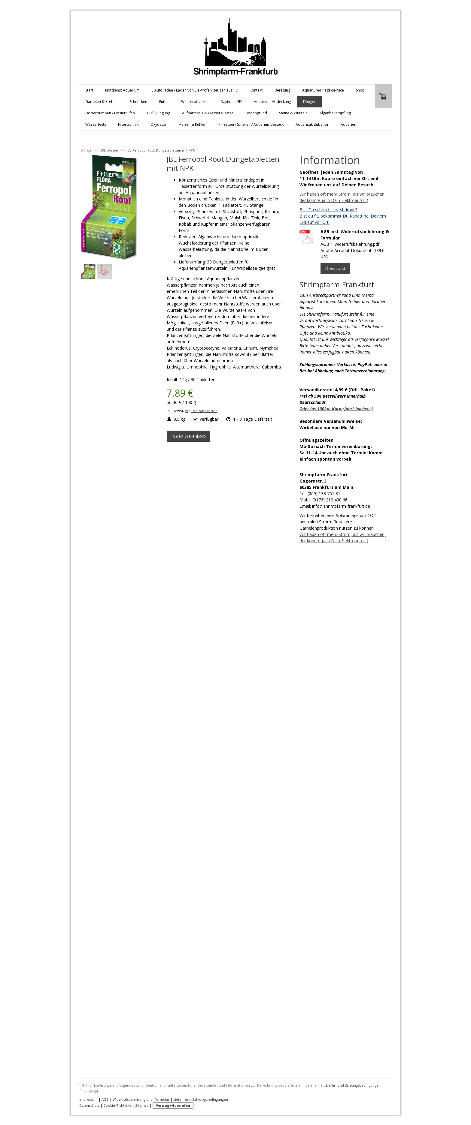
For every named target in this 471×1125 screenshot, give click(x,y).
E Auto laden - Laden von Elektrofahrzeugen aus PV (195, 90)
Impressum (88, 1099)
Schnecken (138, 101)
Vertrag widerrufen (173, 1105)
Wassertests (95, 124)
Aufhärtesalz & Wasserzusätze (207, 113)
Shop (360, 90)
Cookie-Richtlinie (117, 1105)
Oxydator (158, 124)
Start (89, 90)
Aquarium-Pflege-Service (323, 90)
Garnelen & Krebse (101, 101)
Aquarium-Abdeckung (272, 101)
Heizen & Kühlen (192, 124)
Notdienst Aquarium (122, 90)
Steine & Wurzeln (293, 113)
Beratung (282, 90)
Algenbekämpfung (335, 113)
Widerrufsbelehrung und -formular (141, 1099)
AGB (105, 1099)
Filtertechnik (128, 124)
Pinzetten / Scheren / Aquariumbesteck (251, 124)
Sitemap (142, 1105)
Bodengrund (256, 113)
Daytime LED (231, 101)
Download (335, 268)
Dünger (309, 101)
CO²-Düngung (158, 113)
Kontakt (256, 90)
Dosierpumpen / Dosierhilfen (110, 113)
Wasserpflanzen (194, 101)
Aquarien (348, 124)
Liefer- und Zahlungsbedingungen (353, 1085)
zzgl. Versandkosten (201, 410)
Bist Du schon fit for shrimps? (328, 209)
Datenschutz (89, 1105)
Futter (164, 101)
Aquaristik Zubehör (312, 124)
